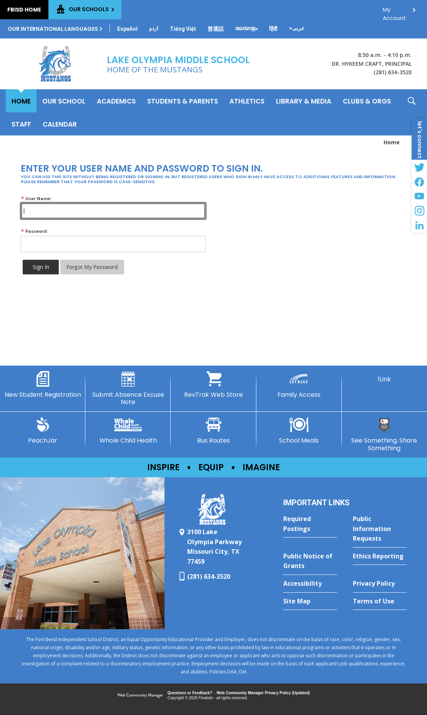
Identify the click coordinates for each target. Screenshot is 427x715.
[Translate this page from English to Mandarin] (216, 29)
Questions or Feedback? (190, 693)
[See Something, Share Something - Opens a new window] (384, 434)
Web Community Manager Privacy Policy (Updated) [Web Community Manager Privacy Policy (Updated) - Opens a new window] (263, 693)
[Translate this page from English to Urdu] (153, 28)
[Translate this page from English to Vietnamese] (183, 29)
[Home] (21, 100)
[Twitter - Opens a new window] (419, 167)
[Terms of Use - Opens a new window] (379, 601)
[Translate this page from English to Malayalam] (246, 28)
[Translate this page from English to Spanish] (127, 29)
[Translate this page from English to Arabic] (296, 28)
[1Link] (384, 377)
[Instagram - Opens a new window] (419, 211)
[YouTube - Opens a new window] (419, 196)
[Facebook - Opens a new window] (419, 182)
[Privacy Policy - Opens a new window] (379, 584)
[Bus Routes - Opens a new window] (213, 430)
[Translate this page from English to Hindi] (273, 29)
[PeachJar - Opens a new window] (42, 430)
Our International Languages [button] (53, 29)
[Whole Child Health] (128, 430)
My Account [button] (394, 12)
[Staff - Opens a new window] (21, 123)
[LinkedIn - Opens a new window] (419, 225)
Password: (34, 231)
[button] (411, 112)
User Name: (36, 198)
